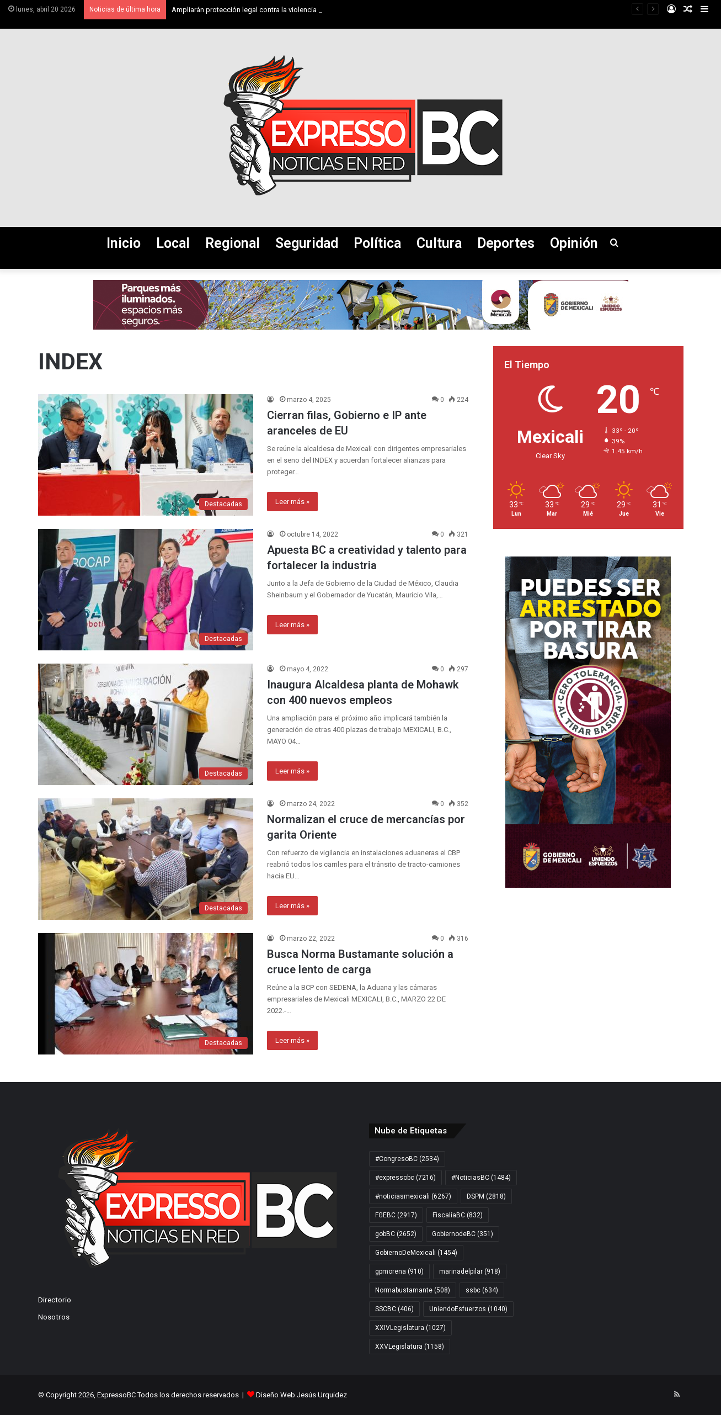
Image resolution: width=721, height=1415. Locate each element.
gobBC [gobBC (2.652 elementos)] (395, 1234)
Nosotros (54, 1316)
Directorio (54, 1299)
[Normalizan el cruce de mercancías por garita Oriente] (145, 859)
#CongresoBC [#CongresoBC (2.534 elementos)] (407, 1159)
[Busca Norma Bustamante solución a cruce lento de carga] (145, 993)
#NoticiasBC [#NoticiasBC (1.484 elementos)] (481, 1177)
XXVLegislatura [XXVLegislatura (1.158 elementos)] (409, 1346)
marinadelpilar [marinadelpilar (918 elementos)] (469, 1271)
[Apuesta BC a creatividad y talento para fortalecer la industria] (145, 589)
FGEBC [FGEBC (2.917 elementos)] (396, 1215)
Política (377, 243)
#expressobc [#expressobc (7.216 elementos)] (405, 1177)
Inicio (123, 243)
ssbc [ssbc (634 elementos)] (482, 1290)
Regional (232, 243)
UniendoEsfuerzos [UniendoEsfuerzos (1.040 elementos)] (468, 1309)
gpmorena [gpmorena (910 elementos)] (399, 1271)
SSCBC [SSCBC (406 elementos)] (394, 1309)
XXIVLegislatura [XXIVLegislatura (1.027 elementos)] (410, 1328)
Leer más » (292, 501)
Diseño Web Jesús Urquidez (301, 1395)
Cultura (439, 243)
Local (173, 243)
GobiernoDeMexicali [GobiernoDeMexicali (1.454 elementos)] (416, 1253)
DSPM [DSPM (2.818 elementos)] (486, 1196)
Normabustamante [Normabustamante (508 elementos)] (412, 1290)
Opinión (574, 243)
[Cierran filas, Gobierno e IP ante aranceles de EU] (145, 455)
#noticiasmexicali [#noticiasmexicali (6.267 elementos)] (413, 1196)
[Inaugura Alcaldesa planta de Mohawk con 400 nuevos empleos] (145, 724)
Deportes (506, 243)
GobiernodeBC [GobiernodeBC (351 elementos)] (462, 1234)
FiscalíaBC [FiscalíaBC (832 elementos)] (457, 1215)
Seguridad (306, 243)
